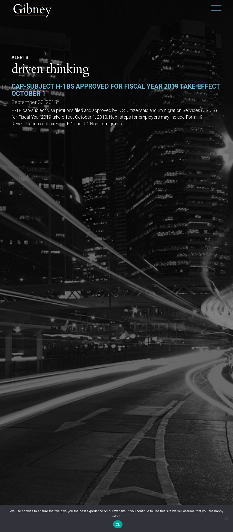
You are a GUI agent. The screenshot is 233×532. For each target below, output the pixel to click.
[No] (226, 518)
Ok (118, 524)
